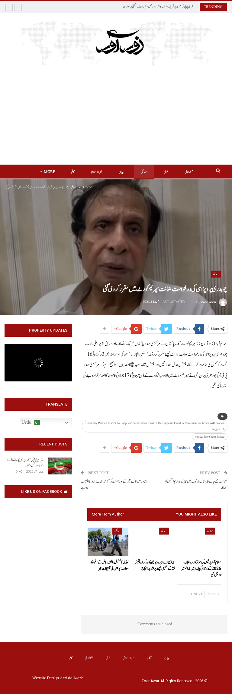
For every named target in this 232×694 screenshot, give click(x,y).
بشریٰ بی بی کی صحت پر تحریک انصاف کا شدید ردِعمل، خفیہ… (25, 462)
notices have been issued (209, 437)
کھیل (149, 658)
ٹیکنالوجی (89, 658)
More (49, 172)
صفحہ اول (189, 172)
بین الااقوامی (96, 172)
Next (197, 594)
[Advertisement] (116, 111)
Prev (213, 594)
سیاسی (121, 172)
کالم (72, 172)
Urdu (30, 422)
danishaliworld (72, 678)
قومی (166, 172)
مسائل (143, 172)
